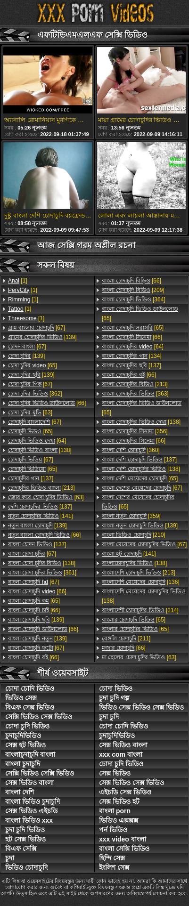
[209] (133, 290)
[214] (140, 610)
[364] (133, 299)
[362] (35, 393)
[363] (135, 393)
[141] (40, 516)
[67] (36, 327)
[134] (132, 356)
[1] (17, 280)
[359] (131, 516)
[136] (141, 582)
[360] (131, 450)
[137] (30, 478)
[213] (41, 488)
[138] (40, 450)
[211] (126, 638)
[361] (42, 572)
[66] (47, 403)
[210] (133, 535)
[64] (37, 440)
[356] (135, 431)
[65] (32, 365)
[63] (30, 412)
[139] (42, 337)
